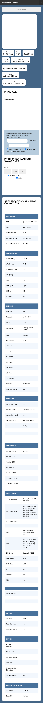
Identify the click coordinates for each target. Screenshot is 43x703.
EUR (7, 171)
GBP (15, 171)
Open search (21, 10)
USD (22, 171)
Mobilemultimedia (22, 2)
